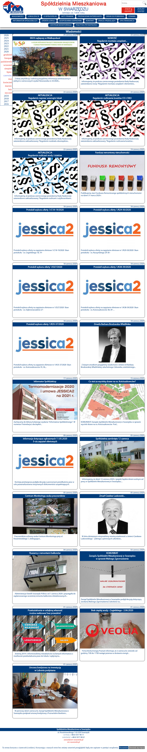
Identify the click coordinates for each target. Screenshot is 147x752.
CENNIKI (131, 16)
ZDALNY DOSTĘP (141, 10)
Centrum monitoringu (60, 25)
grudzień (8, 54)
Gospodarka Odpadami (70, 21)
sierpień (8, 68)
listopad (8, 58)
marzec (8, 86)
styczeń (8, 92)
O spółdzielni (50, 16)
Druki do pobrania (115, 16)
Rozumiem (123, 748)
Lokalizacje (33, 16)
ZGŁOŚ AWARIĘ (128, 10)
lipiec (9, 72)
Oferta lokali (48, 21)
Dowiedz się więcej (136, 748)
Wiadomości (18, 16)
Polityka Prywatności (86, 25)
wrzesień (7, 65)
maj (10, 79)
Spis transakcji (127, 21)
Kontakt (90, 21)
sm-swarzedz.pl (73, 742)
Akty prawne (67, 16)
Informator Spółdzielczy (25, 21)
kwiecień (7, 82)
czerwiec (7, 75)
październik (6, 61)
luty (10, 89)
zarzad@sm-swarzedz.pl (73, 740)
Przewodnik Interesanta (90, 16)
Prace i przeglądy (107, 21)
